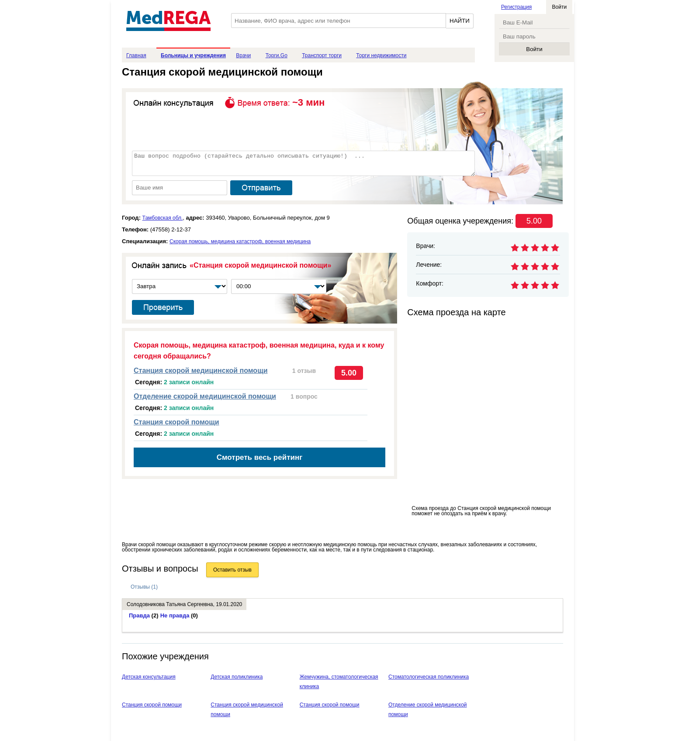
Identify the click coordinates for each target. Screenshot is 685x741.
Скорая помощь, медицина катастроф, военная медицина (240, 241)
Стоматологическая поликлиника (428, 677)
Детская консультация (149, 677)
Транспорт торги (322, 55)
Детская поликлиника (237, 677)
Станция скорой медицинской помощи (200, 370)
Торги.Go (276, 55)
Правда (144, 615)
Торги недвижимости (381, 55)
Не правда (179, 615)
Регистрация (516, 7)
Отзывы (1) (144, 587)
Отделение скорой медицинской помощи (205, 396)
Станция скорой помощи (176, 422)
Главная (136, 55)
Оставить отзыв (232, 570)
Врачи (243, 55)
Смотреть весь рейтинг (260, 457)
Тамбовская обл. (162, 218)
